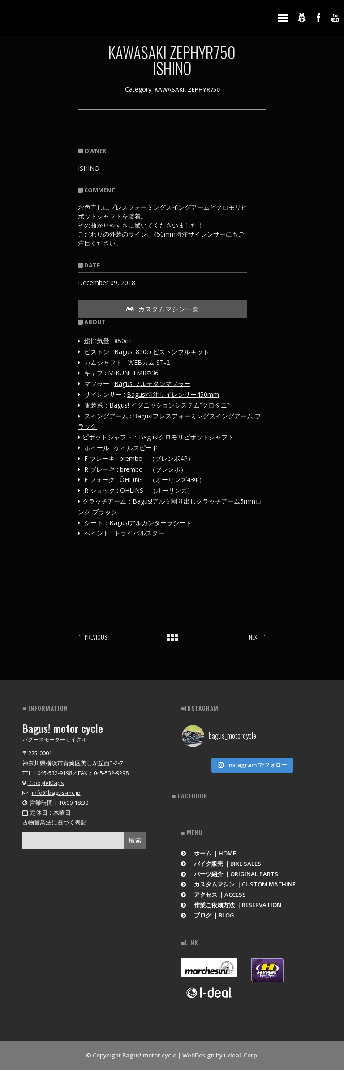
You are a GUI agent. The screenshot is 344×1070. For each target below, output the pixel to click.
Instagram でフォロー (252, 765)
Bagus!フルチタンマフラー (152, 383)
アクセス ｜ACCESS (213, 894)
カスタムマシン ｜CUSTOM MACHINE (238, 884)
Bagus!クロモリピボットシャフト (186, 437)
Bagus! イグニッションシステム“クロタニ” (169, 405)
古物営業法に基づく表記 (54, 822)
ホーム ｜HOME (208, 853)
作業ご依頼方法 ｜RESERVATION (231, 905)
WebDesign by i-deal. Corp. (220, 1055)
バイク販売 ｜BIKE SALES (221, 864)
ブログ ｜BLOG (207, 915)
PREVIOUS (96, 636)
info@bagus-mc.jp (56, 793)
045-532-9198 (54, 773)
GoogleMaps (43, 783)
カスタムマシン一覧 (162, 308)
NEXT (254, 636)
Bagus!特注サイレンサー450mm (173, 394)
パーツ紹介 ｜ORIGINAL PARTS (229, 874)
